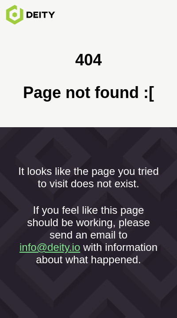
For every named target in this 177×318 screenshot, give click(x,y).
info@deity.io (49, 247)
